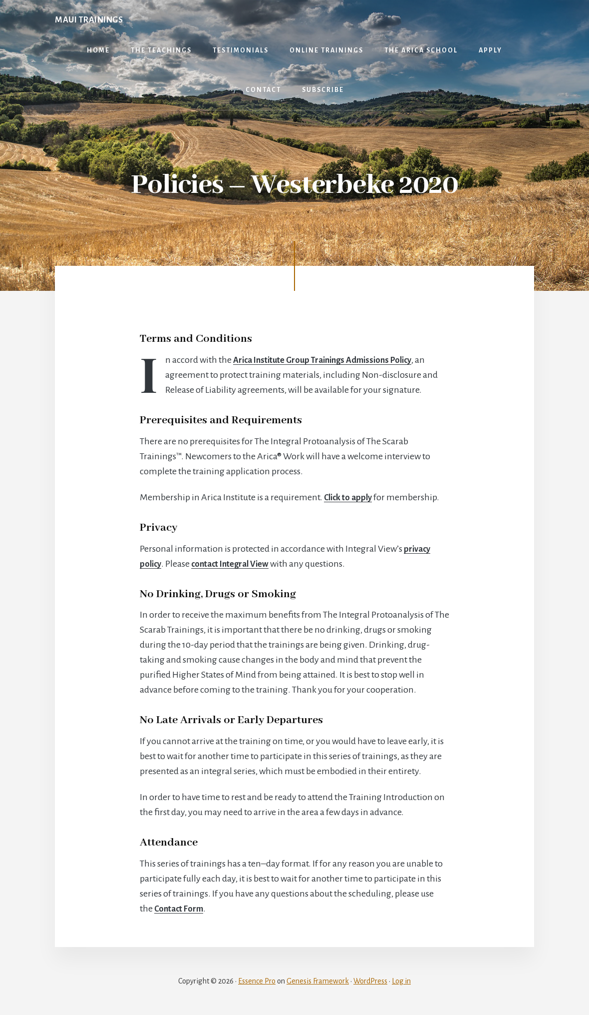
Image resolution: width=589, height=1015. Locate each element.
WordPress (370, 981)
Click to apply (350, 497)
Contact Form (180, 909)
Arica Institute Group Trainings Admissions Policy (331, 360)
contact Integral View (236, 564)
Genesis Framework (318, 981)
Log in (401, 981)
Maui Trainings (89, 19)
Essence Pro (257, 981)
